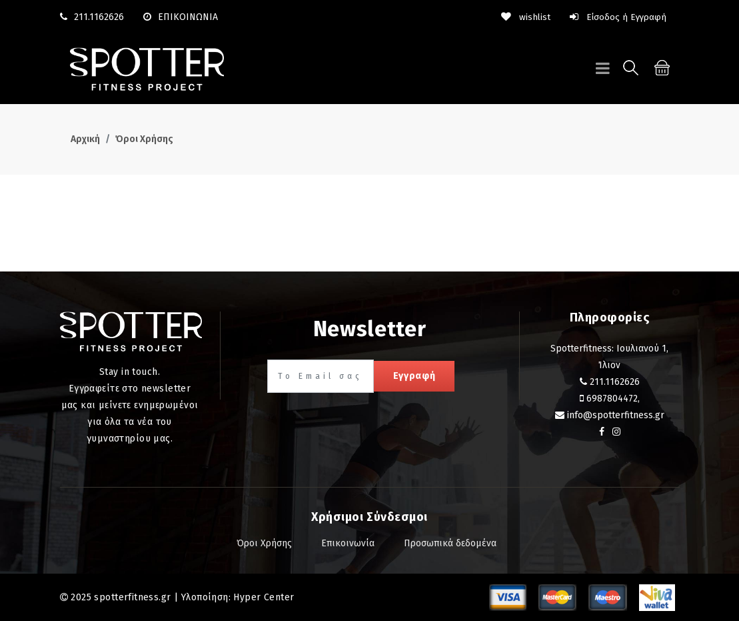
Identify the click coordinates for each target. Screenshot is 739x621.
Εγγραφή (414, 375)
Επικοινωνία (347, 542)
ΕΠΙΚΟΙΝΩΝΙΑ (180, 17)
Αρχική (85, 139)
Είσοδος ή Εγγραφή (617, 17)
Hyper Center (263, 596)
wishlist (523, 17)
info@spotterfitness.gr (615, 414)
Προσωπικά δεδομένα (450, 542)
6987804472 (612, 398)
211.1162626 (99, 17)
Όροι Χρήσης (144, 139)
